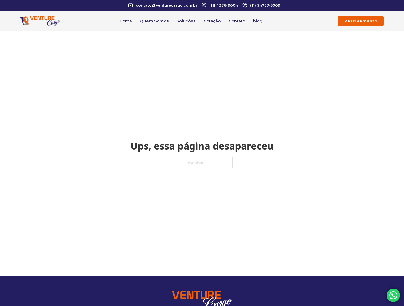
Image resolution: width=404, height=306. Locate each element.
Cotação (212, 20)
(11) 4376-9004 (223, 5)
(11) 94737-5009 (265, 5)
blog (257, 20)
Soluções (186, 20)
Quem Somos (154, 20)
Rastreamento (360, 20)
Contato (237, 20)
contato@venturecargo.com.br (166, 5)
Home (125, 20)
